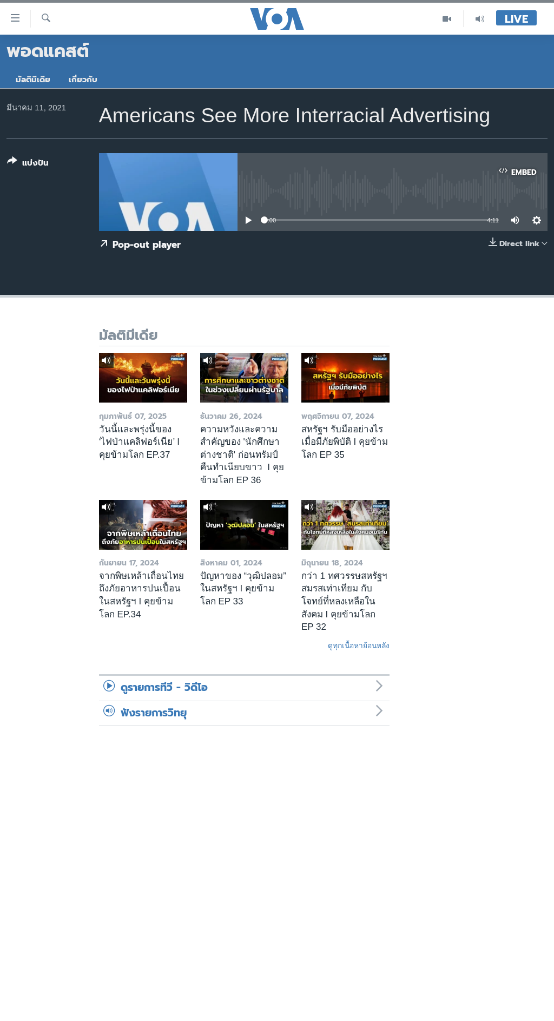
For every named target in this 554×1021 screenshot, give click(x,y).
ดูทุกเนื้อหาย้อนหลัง (359, 645)
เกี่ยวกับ (83, 79)
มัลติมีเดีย (33, 79)
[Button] (28, 164)
